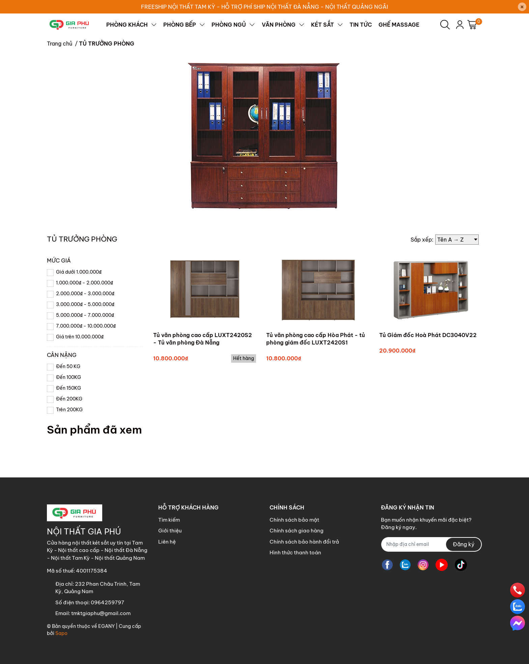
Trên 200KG (69, 410)
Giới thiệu (170, 530)
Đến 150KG (68, 388)
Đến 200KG (69, 399)
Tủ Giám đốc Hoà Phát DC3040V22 (428, 335)
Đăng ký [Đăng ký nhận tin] (463, 544)
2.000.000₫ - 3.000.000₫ (85, 293)
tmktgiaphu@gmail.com (101, 613)
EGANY (106, 626)
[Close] (522, 7)
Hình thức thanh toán (295, 552)
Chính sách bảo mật (294, 520)
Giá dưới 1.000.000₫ (79, 272)
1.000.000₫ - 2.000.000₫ (84, 283)
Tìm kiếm (169, 520)
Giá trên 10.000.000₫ (80, 337)
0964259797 (107, 602)
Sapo (61, 633)
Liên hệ (167, 541)
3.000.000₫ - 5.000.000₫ (85, 304)
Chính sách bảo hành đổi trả (304, 541)
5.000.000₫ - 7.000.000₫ (85, 315)
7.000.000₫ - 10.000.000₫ (86, 326)
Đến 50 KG (68, 366)
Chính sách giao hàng (297, 530)
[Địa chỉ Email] (431, 544)
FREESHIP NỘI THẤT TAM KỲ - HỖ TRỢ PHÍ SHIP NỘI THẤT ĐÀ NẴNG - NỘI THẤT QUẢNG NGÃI (264, 6)
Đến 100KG (68, 377)
